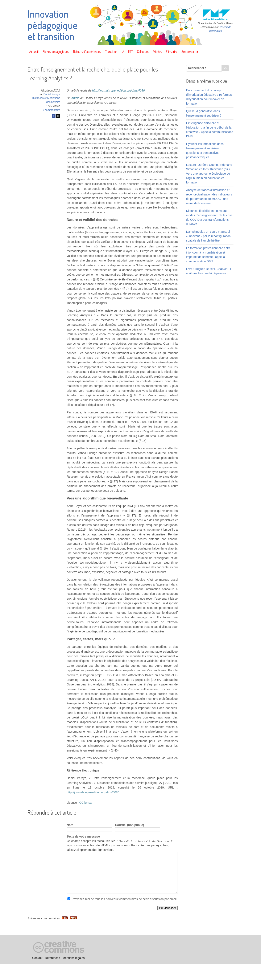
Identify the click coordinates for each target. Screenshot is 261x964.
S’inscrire (171, 51)
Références (52, 958)
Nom (70, 825)
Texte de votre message (83, 836)
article (75, 98)
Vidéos (157, 51)
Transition (111, 51)
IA (123, 51)
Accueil (33, 51)
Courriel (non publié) (129, 825)
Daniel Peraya (52, 94)
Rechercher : (197, 68)
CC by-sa (85, 802)
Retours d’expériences (87, 51)
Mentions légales (74, 958)
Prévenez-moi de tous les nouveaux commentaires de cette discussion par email (124, 899)
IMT (130, 51)
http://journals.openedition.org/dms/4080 (118, 90)
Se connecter (190, 51)
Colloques (143, 51)
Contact (37, 958)
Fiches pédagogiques (56, 51)
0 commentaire (51, 110)
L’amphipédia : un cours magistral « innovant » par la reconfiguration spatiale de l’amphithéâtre (208, 236)
